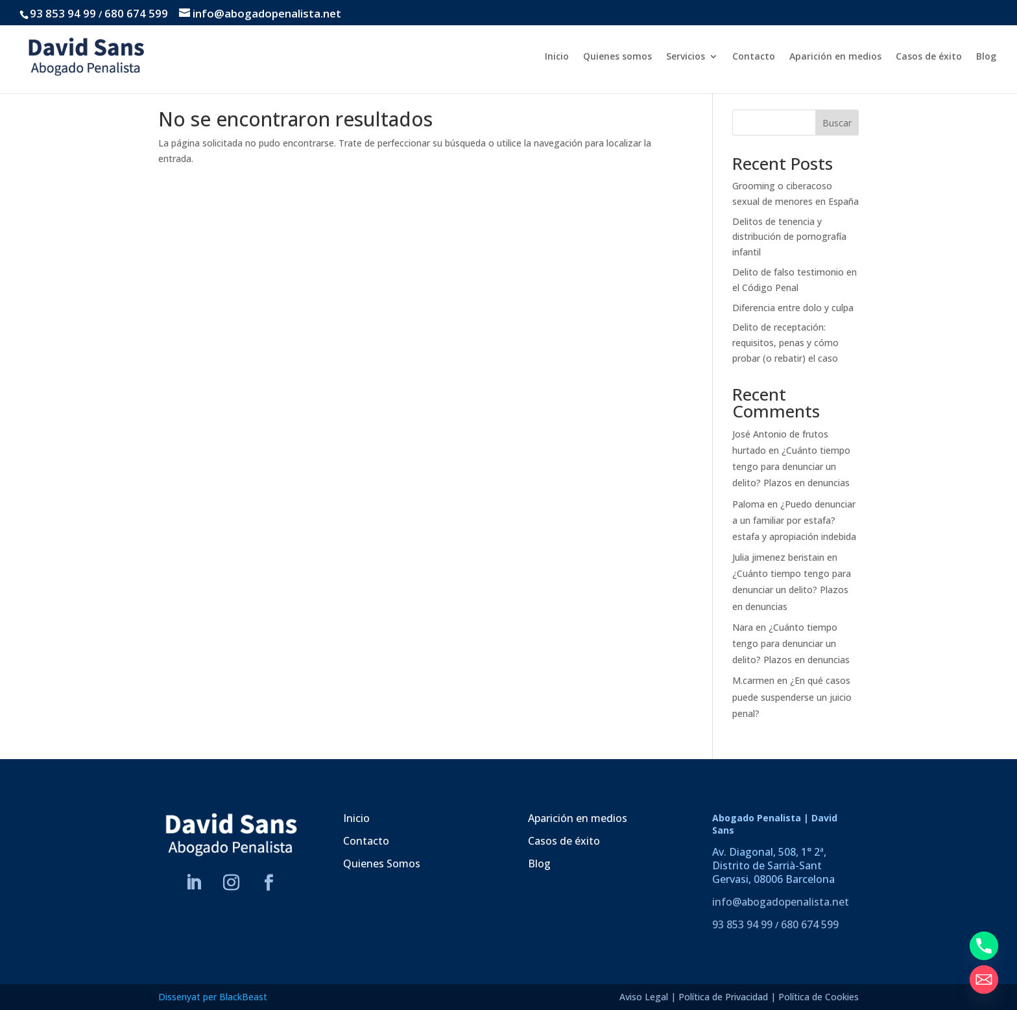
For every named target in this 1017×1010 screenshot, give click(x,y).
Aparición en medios (835, 57)
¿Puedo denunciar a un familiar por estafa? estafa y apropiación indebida (794, 520)
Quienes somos (617, 57)
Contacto (753, 57)
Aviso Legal (643, 997)
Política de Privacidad (723, 997)
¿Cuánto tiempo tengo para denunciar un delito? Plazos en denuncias (791, 466)
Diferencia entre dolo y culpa (793, 307)
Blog (986, 57)
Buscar (837, 123)
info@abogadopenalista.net (780, 902)
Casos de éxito (929, 57)
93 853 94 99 (63, 13)
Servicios (685, 57)
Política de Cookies (818, 997)
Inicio (557, 57)
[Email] (984, 979)
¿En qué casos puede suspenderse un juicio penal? (792, 696)
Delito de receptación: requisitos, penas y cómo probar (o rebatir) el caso (785, 342)
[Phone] (984, 946)
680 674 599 (136, 13)
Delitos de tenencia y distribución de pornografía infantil (789, 237)
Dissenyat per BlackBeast (212, 997)
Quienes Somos (381, 863)
